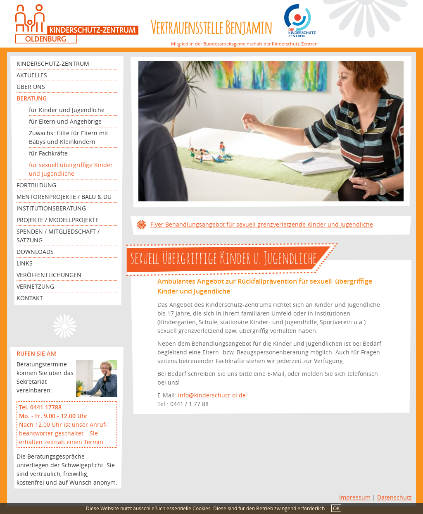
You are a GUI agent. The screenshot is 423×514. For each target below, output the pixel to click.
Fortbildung (36, 185)
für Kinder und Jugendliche (67, 110)
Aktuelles (32, 75)
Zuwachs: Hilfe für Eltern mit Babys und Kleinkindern (68, 137)
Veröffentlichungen (49, 275)
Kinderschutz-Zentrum (53, 63)
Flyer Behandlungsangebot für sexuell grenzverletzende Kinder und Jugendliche (261, 224)
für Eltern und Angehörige (65, 121)
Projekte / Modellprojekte (58, 220)
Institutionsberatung (51, 208)
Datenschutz (394, 497)
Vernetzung (35, 286)
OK (336, 508)
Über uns (31, 87)
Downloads (35, 252)
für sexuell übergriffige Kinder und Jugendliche (71, 169)
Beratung (32, 98)
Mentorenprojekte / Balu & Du (64, 197)
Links (25, 263)
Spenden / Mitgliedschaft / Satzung (58, 235)
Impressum (355, 497)
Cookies (201, 508)
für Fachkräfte (48, 153)
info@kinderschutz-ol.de (212, 395)
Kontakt (30, 298)
